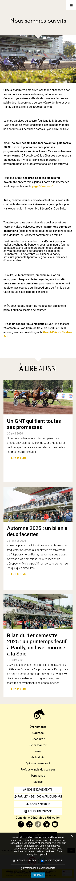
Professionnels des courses (38, 769)
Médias (38, 781)
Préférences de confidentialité (39, 868)
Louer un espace (40, 811)
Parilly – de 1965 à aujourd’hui (39, 796)
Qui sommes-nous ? (38, 763)
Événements (38, 727)
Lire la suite (17, 458)
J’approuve (38, 875)
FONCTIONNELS (26, 860)
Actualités (38, 757)
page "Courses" (42, 186)
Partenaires (38, 775)
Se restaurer (38, 745)
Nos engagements (40, 789)
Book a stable (40, 804)
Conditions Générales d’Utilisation (38, 817)
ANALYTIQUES (53, 860)
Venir (38, 751)
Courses (38, 733)
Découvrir (38, 739)
